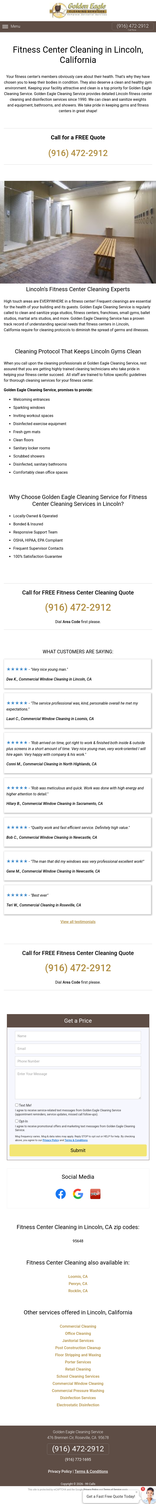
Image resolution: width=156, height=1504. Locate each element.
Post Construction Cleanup (78, 1343)
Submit (78, 1146)
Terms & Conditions (76, 1136)
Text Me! (25, 1101)
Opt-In (23, 1117)
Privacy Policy (51, 1136)
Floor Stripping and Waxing (78, 1351)
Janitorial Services (78, 1336)
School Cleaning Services (78, 1372)
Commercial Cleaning (78, 1322)
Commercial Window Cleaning (77, 1379)
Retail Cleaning (78, 1365)
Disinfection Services (78, 1394)
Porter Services (78, 1358)
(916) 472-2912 (133, 26)
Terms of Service (113, 1485)
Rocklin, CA (78, 1287)
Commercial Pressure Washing (78, 1386)
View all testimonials (77, 917)
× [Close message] (136, 1492)
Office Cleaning (78, 1329)
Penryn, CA (78, 1279)
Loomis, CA (78, 1272)
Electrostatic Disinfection (78, 1401)
